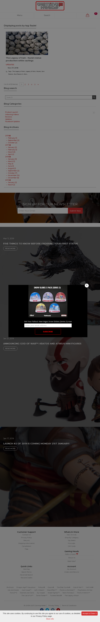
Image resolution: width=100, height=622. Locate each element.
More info (50, 619)
